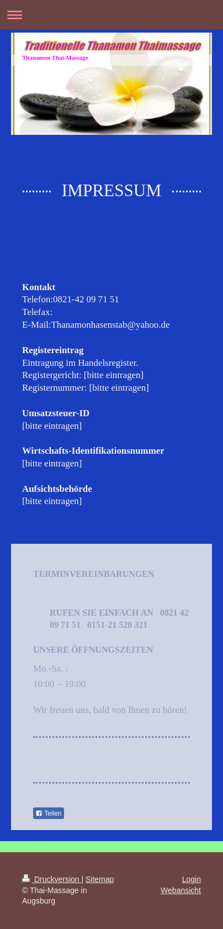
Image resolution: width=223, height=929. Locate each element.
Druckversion (51, 879)
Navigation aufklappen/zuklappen (111, 15)
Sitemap (100, 879)
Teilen (48, 813)
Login (191, 879)
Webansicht (181, 890)
